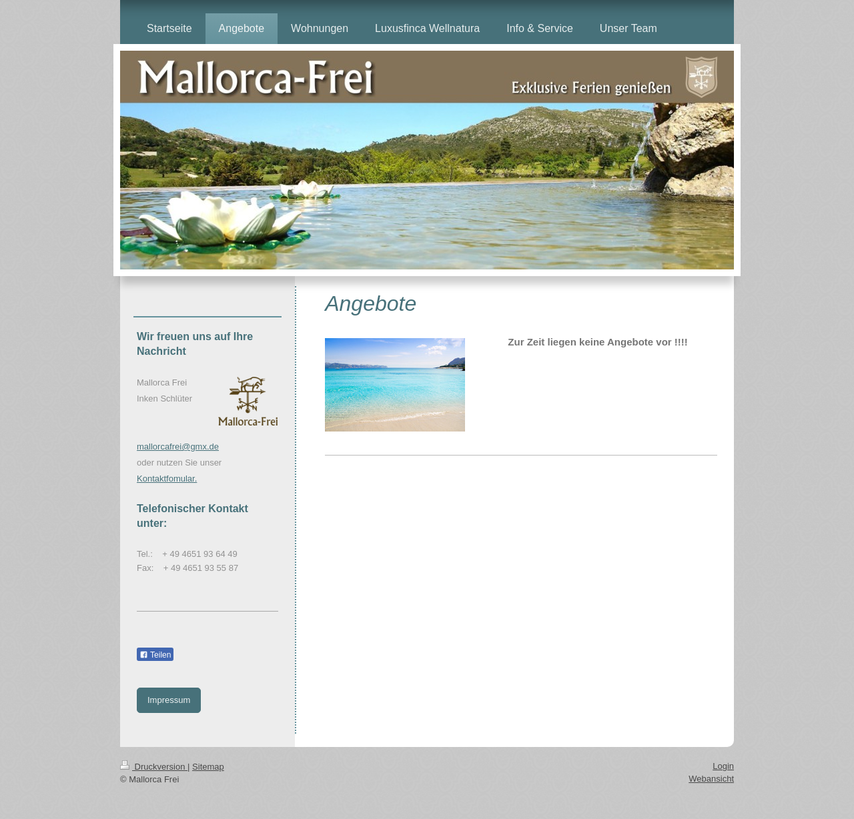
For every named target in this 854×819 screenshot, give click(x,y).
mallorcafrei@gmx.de (178, 447)
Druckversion (153, 767)
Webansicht (711, 779)
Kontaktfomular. (167, 479)
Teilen (155, 655)
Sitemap (208, 767)
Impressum (168, 700)
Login (723, 766)
